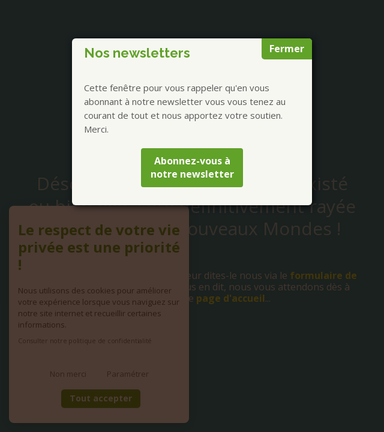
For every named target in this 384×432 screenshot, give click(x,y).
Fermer (286, 48)
